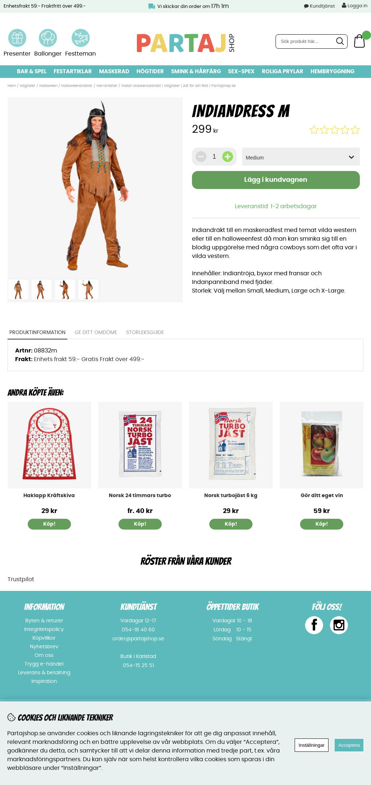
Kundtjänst (322, 6)
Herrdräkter (107, 86)
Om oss (44, 655)
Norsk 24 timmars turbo (140, 495)
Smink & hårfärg (196, 71)
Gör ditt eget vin (322, 495)
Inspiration (44, 681)
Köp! (140, 524)
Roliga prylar (282, 71)
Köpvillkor (43, 638)
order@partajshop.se (138, 638)
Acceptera (349, 745)
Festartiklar (73, 71)
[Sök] (312, 41)
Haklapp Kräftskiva (49, 495)
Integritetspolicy (44, 629)
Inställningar (312, 745)
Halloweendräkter (77, 86)
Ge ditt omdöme (96, 332)
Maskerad (114, 71)
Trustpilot (21, 579)
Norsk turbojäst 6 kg (231, 495)
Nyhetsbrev (44, 646)
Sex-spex (241, 71)
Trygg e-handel (43, 664)
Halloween (48, 86)
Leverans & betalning (44, 672)
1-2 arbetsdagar (294, 206)
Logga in (354, 5)
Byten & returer (44, 620)
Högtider (150, 71)
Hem (12, 86)
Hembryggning (332, 71)
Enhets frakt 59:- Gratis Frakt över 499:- (89, 359)
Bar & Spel (31, 71)
